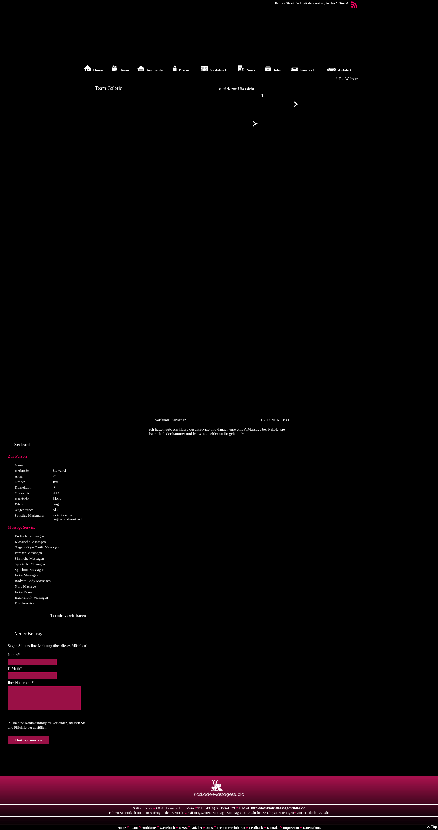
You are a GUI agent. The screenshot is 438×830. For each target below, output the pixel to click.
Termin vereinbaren (231, 828)
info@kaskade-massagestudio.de (278, 808)
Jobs (209, 828)
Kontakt (273, 828)
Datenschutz (312, 828)
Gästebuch (167, 828)
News (183, 828)
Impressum (291, 828)
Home (121, 828)
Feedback (256, 828)
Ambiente (149, 828)
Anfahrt (196, 828)
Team (134, 828)
